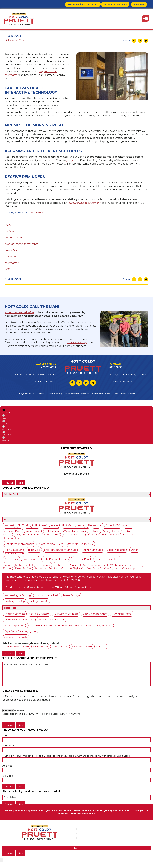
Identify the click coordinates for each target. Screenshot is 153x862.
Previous (9, 483)
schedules (11, 256)
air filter (9, 231)
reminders (11, 250)
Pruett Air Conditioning (19, 312)
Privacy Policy (71, 393)
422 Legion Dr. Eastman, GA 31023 (127, 374)
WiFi (7, 269)
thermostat (12, 263)
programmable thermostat (21, 243)
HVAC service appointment (84, 202)
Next (20, 483)
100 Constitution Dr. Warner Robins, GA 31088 (31, 374)
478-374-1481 (117, 4)
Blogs (8, 224)
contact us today (77, 342)
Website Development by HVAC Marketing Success (107, 393)
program (71, 160)
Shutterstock (35, 212)
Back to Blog (13, 35)
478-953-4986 (86, 4)
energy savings (14, 237)
